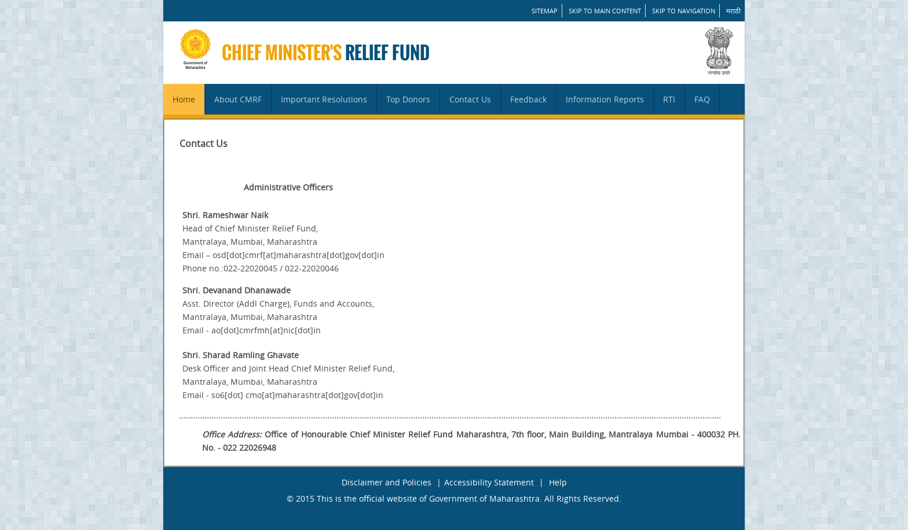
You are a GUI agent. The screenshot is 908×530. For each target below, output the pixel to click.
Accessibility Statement (489, 482)
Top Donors (408, 99)
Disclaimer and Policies (386, 482)
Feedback (528, 99)
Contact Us (470, 99)
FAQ (702, 99)
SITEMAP (545, 10)
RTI (669, 99)
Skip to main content (605, 10)
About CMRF (238, 99)
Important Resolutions (324, 99)
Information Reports (605, 99)
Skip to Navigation (683, 10)
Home (184, 99)
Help (558, 482)
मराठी (733, 10)
